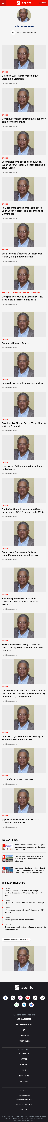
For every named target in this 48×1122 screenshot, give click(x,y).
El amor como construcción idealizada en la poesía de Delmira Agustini (25, 928)
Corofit (24, 1077)
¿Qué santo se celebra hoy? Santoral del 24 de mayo (24, 902)
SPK (24, 1066)
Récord (24, 1055)
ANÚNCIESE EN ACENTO (24, 1101)
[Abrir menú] (3, 3)
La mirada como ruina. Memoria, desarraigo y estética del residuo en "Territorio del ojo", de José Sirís (24, 892)
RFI (24, 1026)
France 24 (24, 1031)
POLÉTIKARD (24, 1037)
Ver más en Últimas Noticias (16, 939)
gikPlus (24, 1061)
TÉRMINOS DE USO (24, 1091)
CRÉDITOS (24, 1106)
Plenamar (24, 1049)
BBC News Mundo (24, 1020)
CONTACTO (24, 1086)
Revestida (24, 1072)
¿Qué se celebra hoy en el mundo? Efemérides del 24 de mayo (24, 911)
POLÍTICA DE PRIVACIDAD (24, 1096)
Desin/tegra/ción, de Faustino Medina (19, 919)
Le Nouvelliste (24, 1015)
